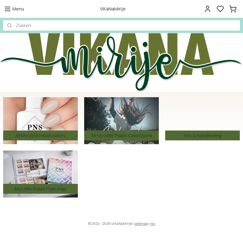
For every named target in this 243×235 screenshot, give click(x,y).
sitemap (141, 223)
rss (152, 223)
